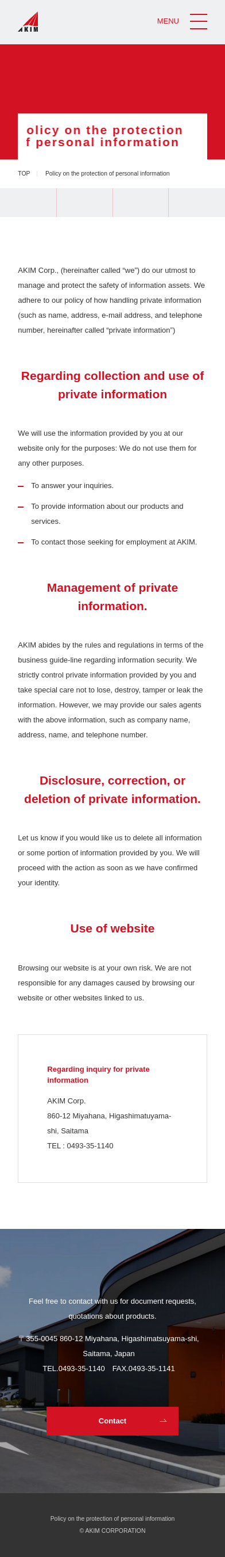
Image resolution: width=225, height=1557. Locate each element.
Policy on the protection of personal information (113, 1519)
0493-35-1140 (82, 1368)
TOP (24, 173)
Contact (112, 1421)
